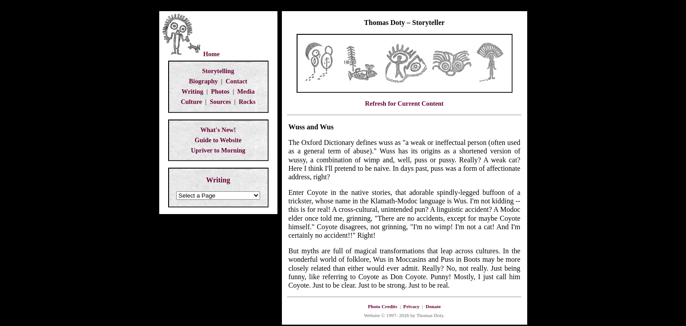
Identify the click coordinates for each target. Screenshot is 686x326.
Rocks (247, 101)
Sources (220, 101)
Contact (237, 81)
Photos (220, 91)
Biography (203, 81)
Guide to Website (217, 140)
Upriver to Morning (218, 150)
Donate (433, 306)
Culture (191, 101)
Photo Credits (382, 306)
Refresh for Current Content (404, 103)
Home (211, 54)
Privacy (411, 306)
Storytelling (218, 70)
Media (246, 91)
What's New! (218, 129)
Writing (192, 91)
